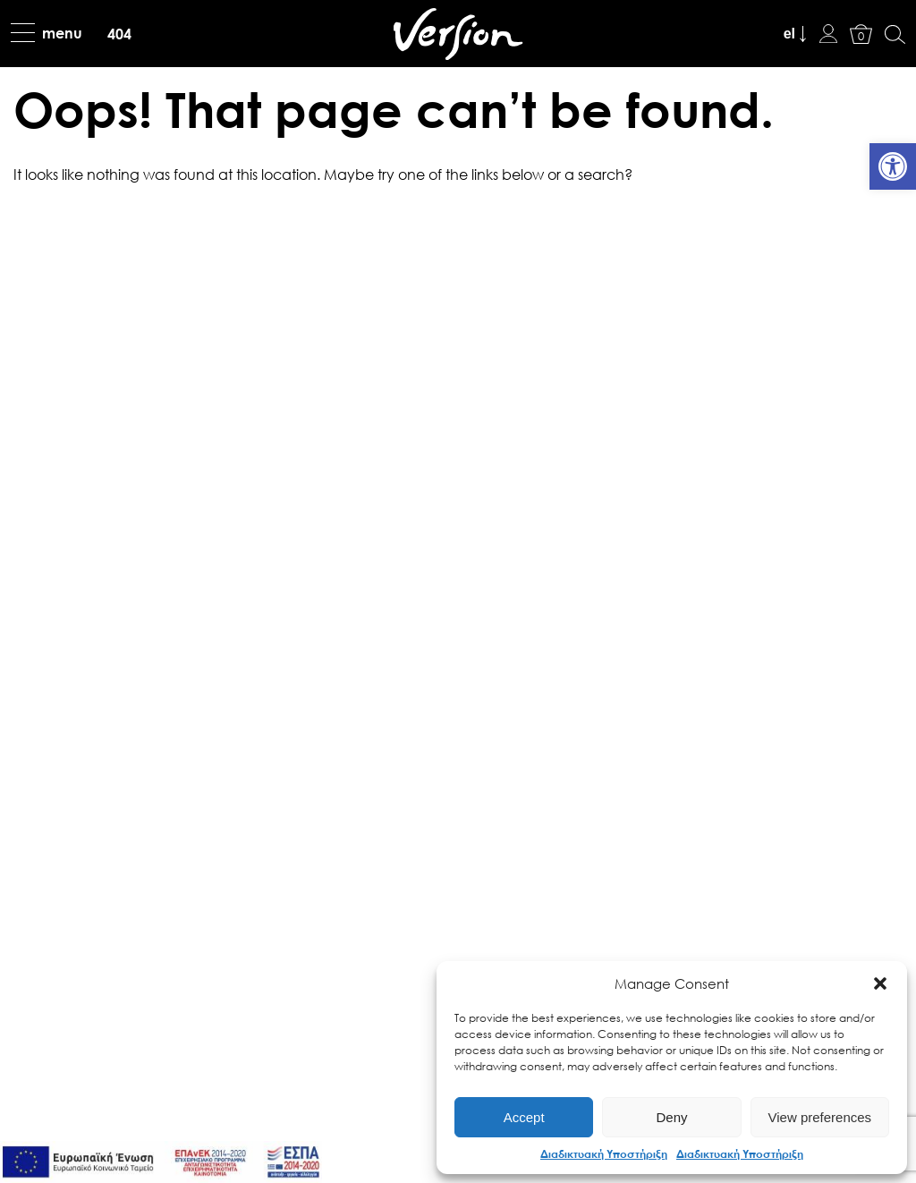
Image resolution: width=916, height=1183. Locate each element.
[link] (892, 166)
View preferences (820, 1117)
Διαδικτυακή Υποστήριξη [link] (603, 1153)
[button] (880, 983)
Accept (524, 1117)
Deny (671, 1117)
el (789, 33)
